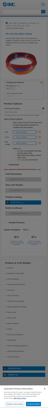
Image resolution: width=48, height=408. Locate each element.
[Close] (44, 391)
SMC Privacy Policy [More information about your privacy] (19, 401)
